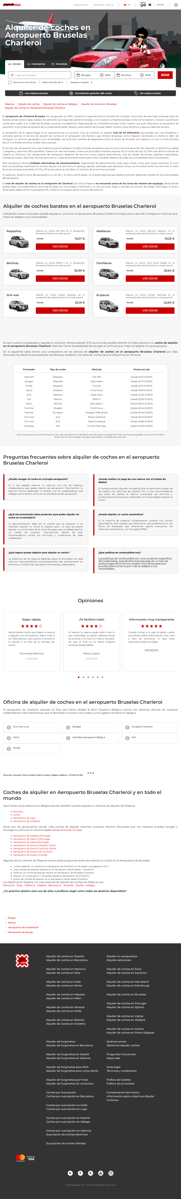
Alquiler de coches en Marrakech (128, 981)
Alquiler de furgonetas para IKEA (67, 1067)
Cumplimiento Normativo (123, 1092)
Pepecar (9, 104)
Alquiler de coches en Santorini (127, 972)
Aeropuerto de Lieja (24, 818)
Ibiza (19, 885)
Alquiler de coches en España (65, 956)
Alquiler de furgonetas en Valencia (68, 1058)
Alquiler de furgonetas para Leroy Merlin (72, 1070)
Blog (70, 1173)
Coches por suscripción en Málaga (68, 1121)
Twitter (90, 1173)
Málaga (90, 885)
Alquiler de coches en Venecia (65, 1007)
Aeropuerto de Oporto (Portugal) (31, 839)
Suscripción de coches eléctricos (67, 1134)
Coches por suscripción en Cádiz (66, 1105)
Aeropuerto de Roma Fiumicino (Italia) (34, 848)
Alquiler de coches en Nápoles (65, 994)
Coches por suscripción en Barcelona (70, 1096)
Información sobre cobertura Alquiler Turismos (131, 1098)
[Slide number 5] (98, 677)
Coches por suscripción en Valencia (68, 1130)
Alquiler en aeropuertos (122, 956)
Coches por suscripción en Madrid (68, 1117)
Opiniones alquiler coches (123, 1045)
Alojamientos (80, 5)
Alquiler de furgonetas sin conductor (70, 1083)
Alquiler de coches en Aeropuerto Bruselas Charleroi (35, 107)
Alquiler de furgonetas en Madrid (67, 1054)
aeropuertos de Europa (67, 829)
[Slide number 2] (83, 677)
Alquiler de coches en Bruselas (98, 104)
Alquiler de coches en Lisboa (125, 1016)
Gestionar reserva (103, 5)
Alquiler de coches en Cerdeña (66, 1023)
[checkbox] (22, 82)
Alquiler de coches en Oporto (125, 1007)
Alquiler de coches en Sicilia (64, 1011)
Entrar (160, 5)
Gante (16, 814)
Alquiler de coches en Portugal (126, 1003)
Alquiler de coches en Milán (63, 998)
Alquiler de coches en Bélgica (60, 104)
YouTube (100, 1173)
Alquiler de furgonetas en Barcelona (69, 1045)
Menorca (8, 885)
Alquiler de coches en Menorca (66, 969)
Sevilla (80, 885)
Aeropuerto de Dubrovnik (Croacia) (32, 851)
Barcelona (54, 885)
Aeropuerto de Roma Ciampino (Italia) (34, 845)
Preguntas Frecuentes (121, 1054)
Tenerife (68, 885)
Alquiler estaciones (119, 960)
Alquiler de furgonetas (60, 1041)
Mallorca (30, 885)
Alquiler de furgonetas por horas (67, 1079)
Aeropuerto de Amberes (26, 821)
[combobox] (15, 75)
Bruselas (130, 139)
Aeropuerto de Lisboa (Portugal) (31, 842)
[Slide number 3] (88, 677)
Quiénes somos (116, 1041)
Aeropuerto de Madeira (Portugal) (32, 835)
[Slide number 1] (78, 677)
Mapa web (113, 1058)
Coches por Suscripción (61, 1092)
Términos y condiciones (122, 1070)
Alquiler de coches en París (124, 969)
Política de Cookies (119, 1079)
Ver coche (60, 246)
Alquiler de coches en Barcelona (67, 960)
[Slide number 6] (102, 677)
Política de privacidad (120, 1083)
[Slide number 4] (93, 677)
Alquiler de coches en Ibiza (63, 972)
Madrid (41, 885)
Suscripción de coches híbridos (66, 1143)
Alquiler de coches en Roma (64, 985)
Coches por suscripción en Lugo (66, 1109)
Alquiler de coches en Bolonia (65, 1019)
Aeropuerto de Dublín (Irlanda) (30, 854)
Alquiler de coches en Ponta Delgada (130, 1032)
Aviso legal (113, 1067)
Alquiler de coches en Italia (63, 981)
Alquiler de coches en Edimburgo (128, 985)
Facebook (80, 1173)
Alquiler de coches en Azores (125, 1028)
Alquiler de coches (28, 104)
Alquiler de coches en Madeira (126, 1019)
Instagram (110, 1173)
